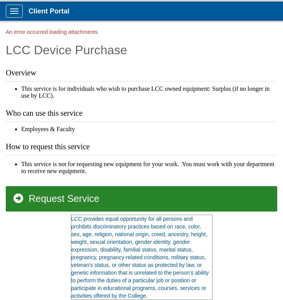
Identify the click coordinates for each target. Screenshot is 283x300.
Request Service (55, 198)
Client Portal (49, 11)
